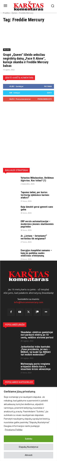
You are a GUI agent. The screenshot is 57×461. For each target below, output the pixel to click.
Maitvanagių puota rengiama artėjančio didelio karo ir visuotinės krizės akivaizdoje (36, 366)
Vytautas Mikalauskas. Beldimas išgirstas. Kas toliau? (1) (37, 179)
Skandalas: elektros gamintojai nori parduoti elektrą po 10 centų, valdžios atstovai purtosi (37, 335)
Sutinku (28, 439)
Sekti (49, 93)
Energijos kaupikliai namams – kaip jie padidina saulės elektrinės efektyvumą (36, 253)
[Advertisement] (28, 134)
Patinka (48, 86)
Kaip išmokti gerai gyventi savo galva (37, 208)
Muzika (7, 50)
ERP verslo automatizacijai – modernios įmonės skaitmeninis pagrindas (37, 224)
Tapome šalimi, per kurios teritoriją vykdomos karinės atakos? (35, 195)
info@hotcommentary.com (28, 302)
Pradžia (6, 13)
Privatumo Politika (13, 429)
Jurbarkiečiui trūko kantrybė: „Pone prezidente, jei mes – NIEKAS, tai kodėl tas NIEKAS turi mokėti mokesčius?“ (36, 350)
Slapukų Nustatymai (28, 447)
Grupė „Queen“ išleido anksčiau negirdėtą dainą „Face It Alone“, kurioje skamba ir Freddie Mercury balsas (25, 60)
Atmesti (28, 455)
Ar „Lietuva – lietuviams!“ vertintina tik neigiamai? (34, 237)
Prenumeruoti (45, 99)
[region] (28, 424)
